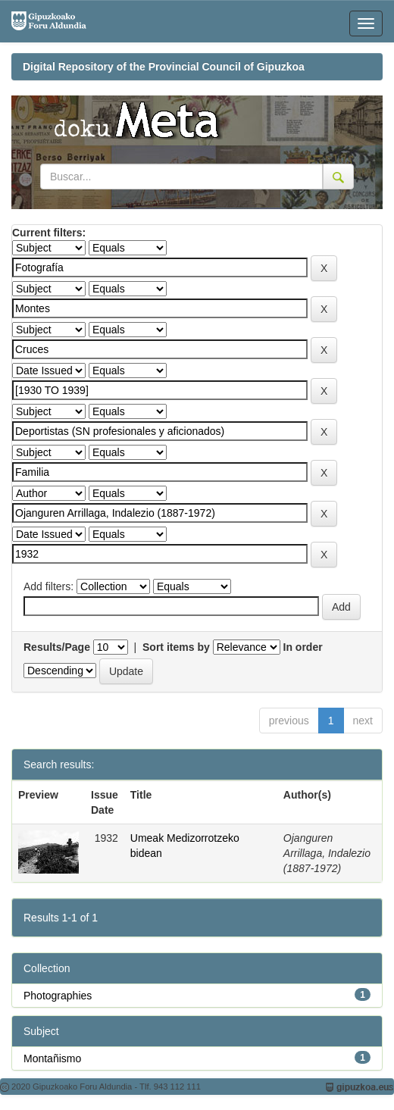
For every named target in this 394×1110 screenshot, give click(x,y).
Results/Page (56, 647)
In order (303, 647)
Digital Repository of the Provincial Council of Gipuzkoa (164, 67)
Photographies (57, 996)
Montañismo (52, 1058)
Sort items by (176, 647)
